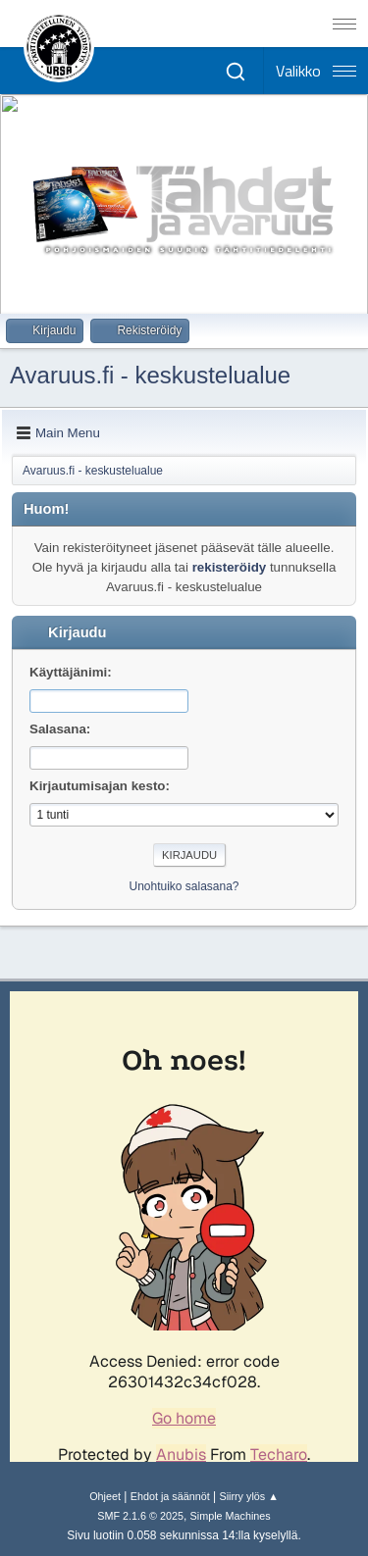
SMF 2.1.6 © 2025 (140, 1516)
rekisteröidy (229, 567)
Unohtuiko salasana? (184, 886)
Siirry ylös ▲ (248, 1496)
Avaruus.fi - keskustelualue (150, 375)
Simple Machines (230, 1516)
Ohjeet (105, 1496)
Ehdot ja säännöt (170, 1496)
